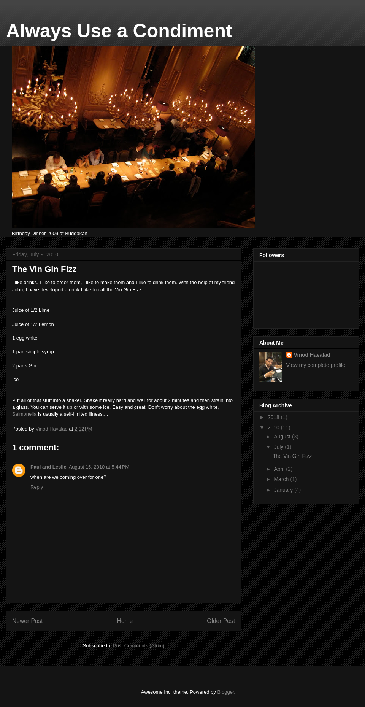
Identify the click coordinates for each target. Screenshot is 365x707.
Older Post (221, 621)
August (283, 437)
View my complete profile (315, 365)
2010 (274, 427)
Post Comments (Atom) (138, 645)
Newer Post (27, 621)
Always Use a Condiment (119, 30)
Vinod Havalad (312, 355)
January (284, 490)
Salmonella (24, 414)
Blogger (225, 692)
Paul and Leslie (48, 467)
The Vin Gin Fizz (292, 456)
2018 (274, 417)
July (279, 447)
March (282, 479)
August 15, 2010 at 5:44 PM (99, 467)
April (280, 469)
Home (125, 621)
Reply (36, 487)
